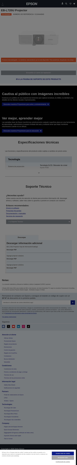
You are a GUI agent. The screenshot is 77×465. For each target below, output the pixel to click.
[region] (38, 457)
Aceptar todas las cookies (63, 453)
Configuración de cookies (63, 461)
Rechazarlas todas (63, 457)
